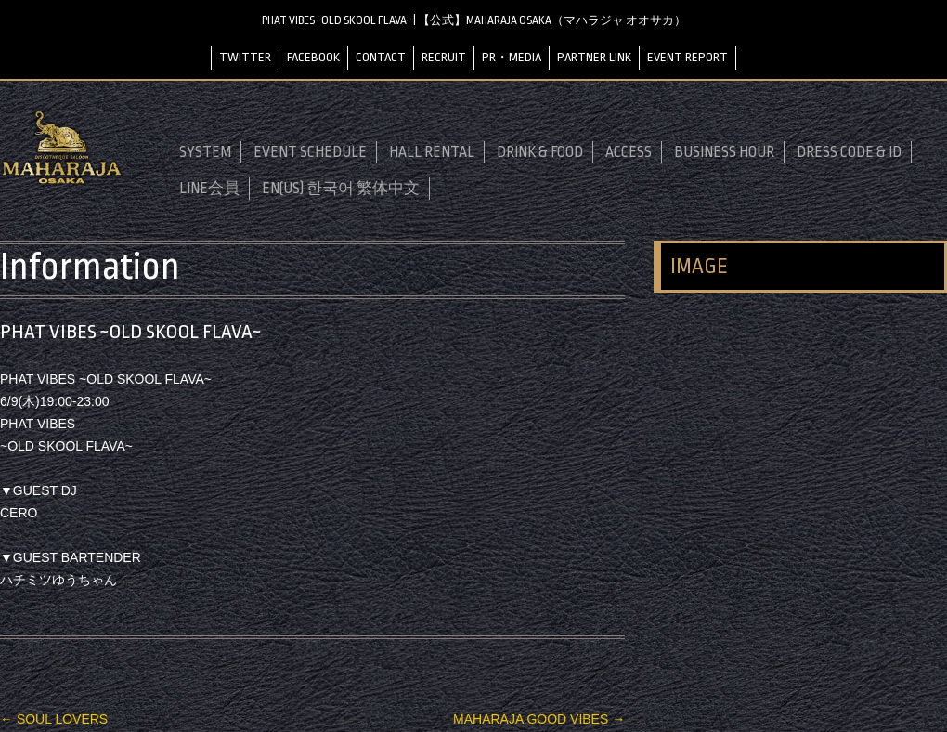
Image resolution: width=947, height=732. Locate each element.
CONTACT (381, 57)
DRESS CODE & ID (849, 152)
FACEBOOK (313, 57)
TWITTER (245, 57)
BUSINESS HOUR (724, 152)
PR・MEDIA (511, 57)
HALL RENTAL (431, 152)
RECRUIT (444, 57)
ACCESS (628, 152)
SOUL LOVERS (54, 719)
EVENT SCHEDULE (310, 152)
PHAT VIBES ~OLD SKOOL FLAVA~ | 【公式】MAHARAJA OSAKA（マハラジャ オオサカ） (474, 20)
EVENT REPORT (687, 57)
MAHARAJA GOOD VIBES (539, 719)
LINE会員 (209, 188)
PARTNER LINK (594, 57)
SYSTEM (205, 152)
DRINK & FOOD (540, 152)
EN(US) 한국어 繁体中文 (341, 188)
